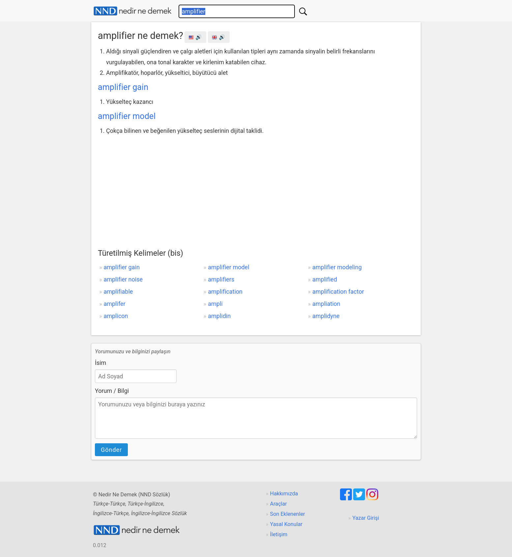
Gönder (111, 449)
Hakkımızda (284, 493)
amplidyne (326, 315)
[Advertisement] (256, 185)
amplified (324, 279)
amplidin (219, 315)
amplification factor (338, 291)
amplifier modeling (337, 267)
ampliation (326, 303)
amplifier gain (123, 87)
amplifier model (127, 116)
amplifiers (221, 279)
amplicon (115, 315)
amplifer (114, 303)
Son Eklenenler (287, 514)
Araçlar (278, 504)
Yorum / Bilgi (112, 390)
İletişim (279, 534)
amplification (225, 291)
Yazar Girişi (366, 518)
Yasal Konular (286, 524)
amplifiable (118, 291)
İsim (100, 362)
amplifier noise (123, 279)
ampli (215, 303)
